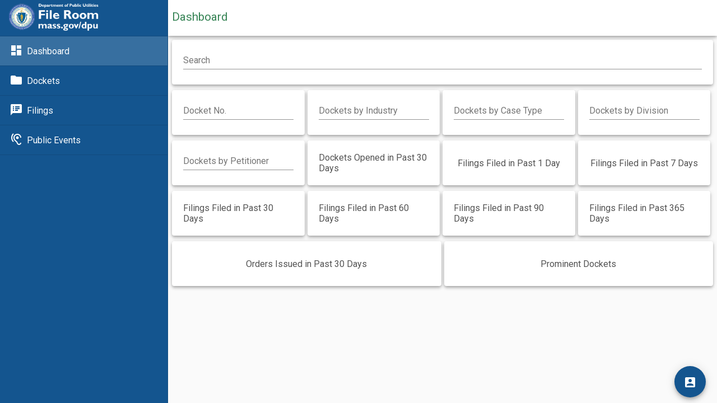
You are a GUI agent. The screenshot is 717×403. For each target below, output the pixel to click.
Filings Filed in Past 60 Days (364, 213)
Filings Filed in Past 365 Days (637, 213)
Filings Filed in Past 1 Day (509, 163)
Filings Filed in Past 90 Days (499, 213)
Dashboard (199, 17)
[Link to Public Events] (83, 139)
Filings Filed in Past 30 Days (228, 213)
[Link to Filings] (83, 110)
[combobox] (374, 111)
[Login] (690, 381)
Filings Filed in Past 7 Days (644, 163)
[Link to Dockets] (83, 80)
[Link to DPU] (54, 18)
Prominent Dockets (578, 264)
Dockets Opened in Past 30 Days (373, 163)
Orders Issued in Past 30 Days (306, 264)
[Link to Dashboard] (83, 50)
